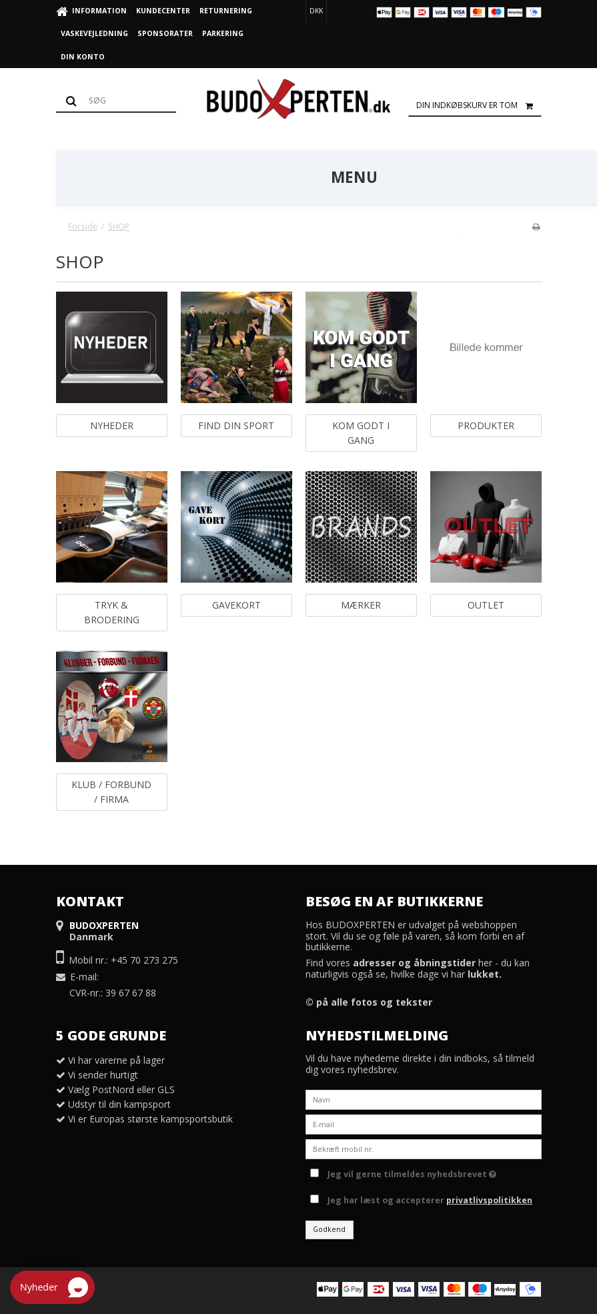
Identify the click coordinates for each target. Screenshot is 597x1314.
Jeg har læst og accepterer (430, 1200)
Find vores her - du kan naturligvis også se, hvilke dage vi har (418, 968)
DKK (316, 10)
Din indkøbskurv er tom (479, 105)
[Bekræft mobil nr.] (424, 1148)
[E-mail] (424, 1123)
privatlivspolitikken (489, 1200)
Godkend (329, 1229)
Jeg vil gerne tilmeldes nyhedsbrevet (412, 1172)
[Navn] (424, 1098)
